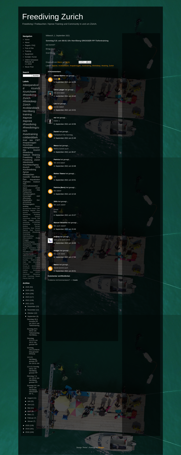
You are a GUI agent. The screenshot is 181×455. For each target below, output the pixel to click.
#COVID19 (27, 202)
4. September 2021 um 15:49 (65, 229)
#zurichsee (28, 145)
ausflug (25, 206)
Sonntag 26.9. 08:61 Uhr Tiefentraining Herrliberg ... (33, 332)
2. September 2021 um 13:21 (65, 110)
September (31, 316)
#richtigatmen (27, 246)
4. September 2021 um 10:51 (65, 180)
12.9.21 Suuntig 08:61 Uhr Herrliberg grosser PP (33, 370)
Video (25, 220)
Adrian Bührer (59, 76)
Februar (30, 418)
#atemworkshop (28, 236)
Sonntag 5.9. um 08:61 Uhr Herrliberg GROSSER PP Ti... (33, 390)
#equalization (35, 180)
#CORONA (36, 222)
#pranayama (27, 244)
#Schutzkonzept (28, 258)
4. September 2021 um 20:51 (65, 271)
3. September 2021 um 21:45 (65, 138)
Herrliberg (29, 111)
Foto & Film (29, 48)
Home (27, 40)
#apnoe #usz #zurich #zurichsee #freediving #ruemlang (31, 232)
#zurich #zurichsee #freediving (31, 91)
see (31, 140)
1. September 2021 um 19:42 (65, 96)
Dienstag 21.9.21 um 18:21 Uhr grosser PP (32, 341)
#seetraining (86, 66)
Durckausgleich (29, 204)
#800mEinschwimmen (29, 256)
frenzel (37, 228)
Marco (56, 146)
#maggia (26, 240)
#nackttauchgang (29, 242)
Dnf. (38, 200)
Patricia (57, 159)
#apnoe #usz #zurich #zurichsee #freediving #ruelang (31, 212)
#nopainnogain (75, 66)
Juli (28, 401)
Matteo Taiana (59, 173)
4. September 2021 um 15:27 (65, 215)
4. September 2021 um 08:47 (65, 152)
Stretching (26, 228)
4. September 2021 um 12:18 (65, 194)
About (27, 42)
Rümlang (26, 210)
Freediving (27, 157)
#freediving (29, 124)
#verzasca (32, 248)
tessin (34, 208)
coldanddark (30, 137)
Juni (29, 405)
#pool (25, 188)
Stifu (56, 201)
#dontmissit (28, 162)
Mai (29, 408)
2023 (28, 297)
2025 (28, 290)
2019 (28, 429)
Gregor (56, 251)
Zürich (26, 104)
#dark (24, 262)
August (30, 398)
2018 (28, 432)
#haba (38, 238)
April (29, 411)
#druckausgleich (29, 194)
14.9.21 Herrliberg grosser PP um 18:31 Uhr (33, 360)
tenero (37, 220)
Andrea (57, 237)
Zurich (111, 66)
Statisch (26, 155)
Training (28, 51)
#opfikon (25, 270)
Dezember (31, 306)
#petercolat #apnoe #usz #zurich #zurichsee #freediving (31, 272)
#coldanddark (63, 66)
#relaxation (36, 244)
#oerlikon (36, 177)
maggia (31, 220)
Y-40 (32, 278)
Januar (30, 421)
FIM (38, 218)
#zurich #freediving (31, 151)
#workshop (26, 224)
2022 (28, 300)
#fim (29, 262)
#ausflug (25, 260)
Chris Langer (59, 90)
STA (38, 157)
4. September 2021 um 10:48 (65, 166)
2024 (28, 294)
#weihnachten (35, 250)
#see (38, 246)
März (29, 415)
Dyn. (25, 179)
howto (75, 280)
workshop (26, 222)
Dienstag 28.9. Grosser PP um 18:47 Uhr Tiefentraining (33, 322)
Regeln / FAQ (30, 45)
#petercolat (27, 190)
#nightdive (27, 182)
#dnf (38, 196)
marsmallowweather (30, 186)
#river (24, 276)
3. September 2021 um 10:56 (65, 124)
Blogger (101, 447)
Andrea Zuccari (31, 226)
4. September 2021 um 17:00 (65, 257)
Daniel (56, 132)
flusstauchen (27, 208)
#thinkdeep (96, 66)
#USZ (37, 188)
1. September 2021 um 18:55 (65, 82)
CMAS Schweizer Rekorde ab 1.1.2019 (31, 62)
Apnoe (26, 172)
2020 (28, 425)
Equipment (29, 54)
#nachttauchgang (31, 165)
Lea (55, 104)
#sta (38, 190)
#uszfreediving (29, 169)
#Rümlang (27, 198)
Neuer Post (29, 67)
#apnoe (54, 66)
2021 (28, 304)
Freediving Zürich (31, 160)
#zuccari (37, 224)
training (27, 114)
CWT (37, 140)
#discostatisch (27, 238)
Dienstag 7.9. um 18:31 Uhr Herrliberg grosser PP (33, 379)
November (31, 310)
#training (104, 66)
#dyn (25, 184)
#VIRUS (37, 258)
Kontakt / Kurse (31, 57)
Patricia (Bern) (59, 187)
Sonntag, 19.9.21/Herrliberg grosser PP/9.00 (33, 351)
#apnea (27, 120)
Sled (29, 278)
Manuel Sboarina (60, 223)
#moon (37, 206)
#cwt (25, 140)
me (55, 118)
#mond (33, 218)
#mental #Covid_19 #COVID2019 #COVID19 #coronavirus (31, 266)
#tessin (25, 248)
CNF (38, 208)
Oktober (30, 313)
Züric (32, 228)
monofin (26, 177)
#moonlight (27, 196)
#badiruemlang (35, 260)
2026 (28, 287)
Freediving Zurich (52, 16)
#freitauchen (28, 174)
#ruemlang (31, 276)
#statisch (36, 182)
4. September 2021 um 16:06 (65, 243)
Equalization (27, 200)
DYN (38, 167)
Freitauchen (27, 192)
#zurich (26, 167)
